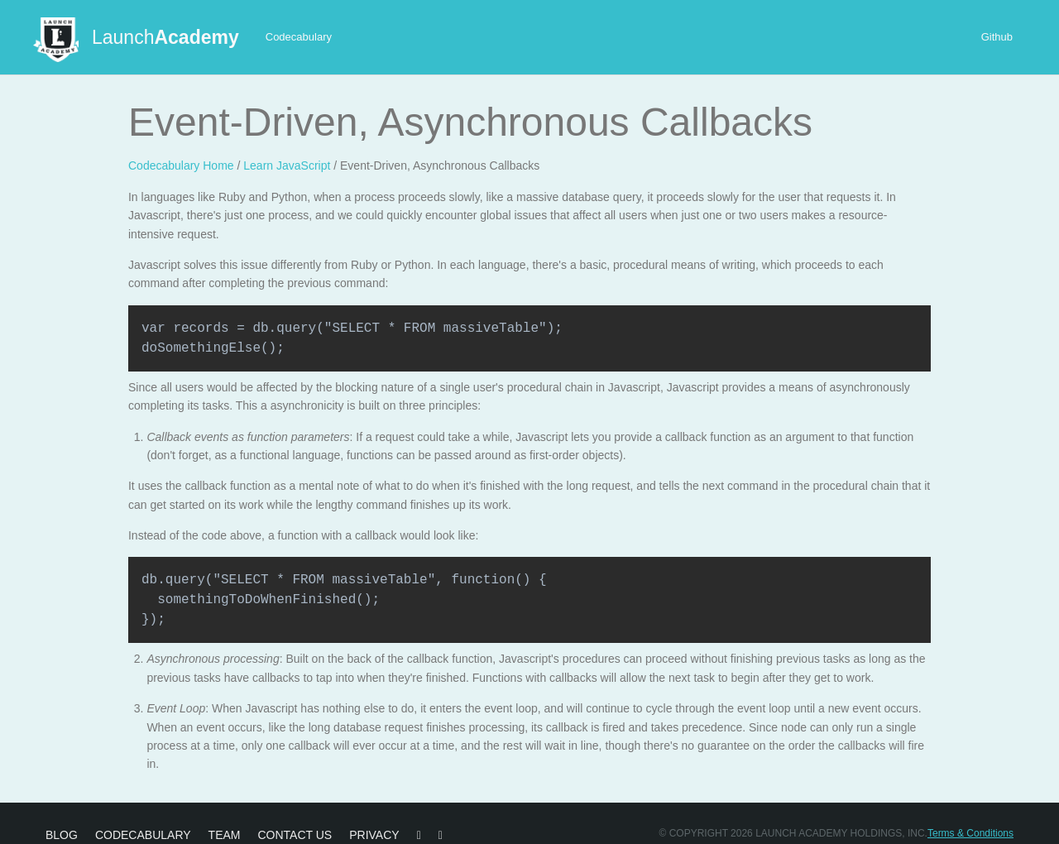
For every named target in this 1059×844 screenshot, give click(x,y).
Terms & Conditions (970, 833)
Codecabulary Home (181, 165)
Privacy (374, 835)
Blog (62, 835)
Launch (165, 37)
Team (224, 835)
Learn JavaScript (286, 165)
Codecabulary (299, 37)
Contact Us (294, 835)
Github (997, 37)
